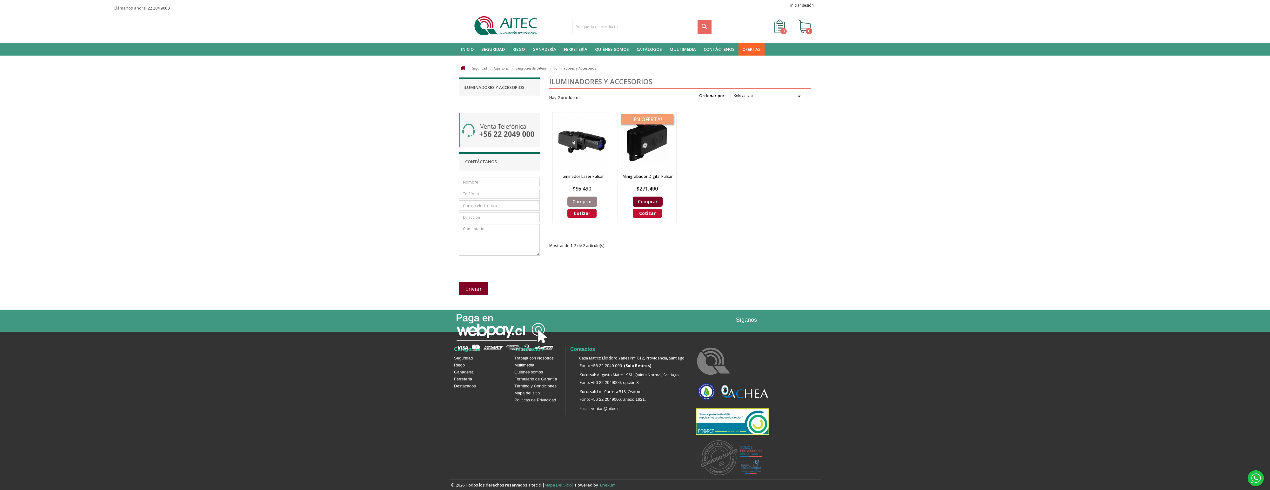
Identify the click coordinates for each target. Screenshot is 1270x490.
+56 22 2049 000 (606, 365)
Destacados (465, 386)
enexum (609, 485)
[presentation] (492, 266)
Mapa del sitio (527, 393)
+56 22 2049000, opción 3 (615, 382)
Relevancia (768, 96)
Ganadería (463, 372)
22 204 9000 (159, 8)
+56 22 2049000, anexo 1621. (618, 399)
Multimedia (524, 365)
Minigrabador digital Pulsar (648, 176)
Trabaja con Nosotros (534, 358)
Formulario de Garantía (535, 379)
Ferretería (463, 379)
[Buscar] (642, 26)
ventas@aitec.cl (605, 408)
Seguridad (463, 358)
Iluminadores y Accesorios (494, 87)
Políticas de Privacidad (535, 400)
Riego (459, 365)
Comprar (582, 201)
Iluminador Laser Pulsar (582, 176)
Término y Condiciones (535, 386)
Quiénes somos (528, 372)
